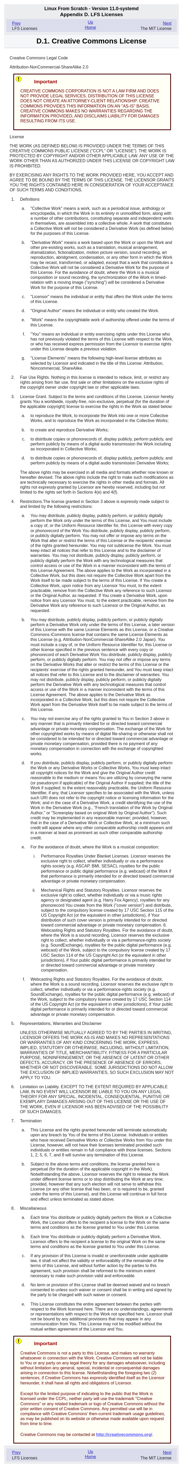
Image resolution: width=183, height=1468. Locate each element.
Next (167, 23)
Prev (16, 23)
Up (90, 22)
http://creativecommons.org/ (124, 1434)
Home (90, 27)
